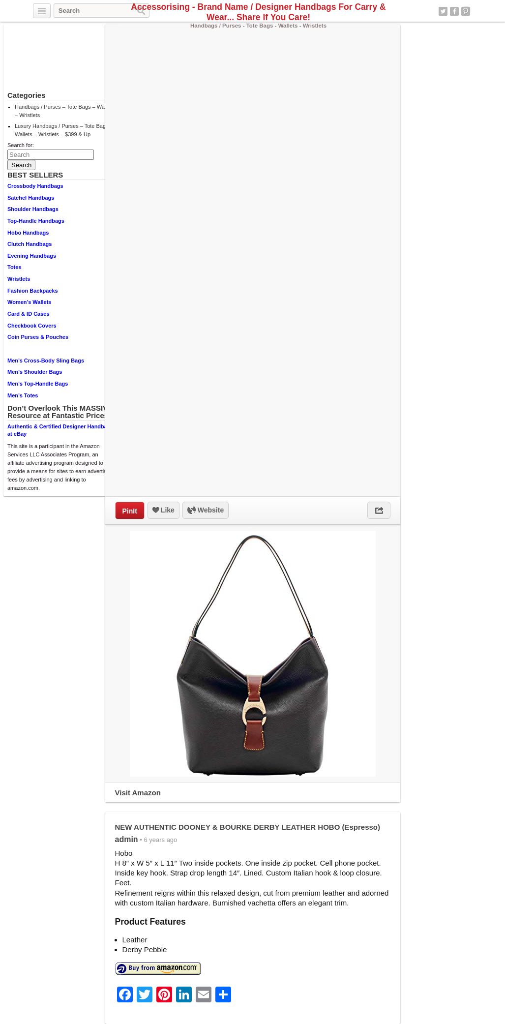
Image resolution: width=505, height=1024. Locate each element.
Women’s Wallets (29, 302)
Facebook (454, 11)
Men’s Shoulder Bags (34, 372)
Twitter (443, 11)
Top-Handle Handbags (35, 221)
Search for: (20, 145)
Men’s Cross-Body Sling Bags (45, 360)
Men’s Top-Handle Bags (37, 384)
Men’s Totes (22, 395)
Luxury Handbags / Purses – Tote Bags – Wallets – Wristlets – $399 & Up (64, 130)
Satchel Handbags (30, 198)
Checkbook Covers (32, 326)
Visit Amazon (138, 792)
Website (205, 510)
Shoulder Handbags (33, 209)
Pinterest (466, 11)
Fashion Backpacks (32, 291)
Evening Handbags (31, 256)
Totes (14, 267)
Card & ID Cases (28, 314)
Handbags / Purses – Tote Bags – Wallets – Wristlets (64, 111)
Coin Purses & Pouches (37, 337)
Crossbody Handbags (35, 186)
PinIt (129, 511)
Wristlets (18, 279)
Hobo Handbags (28, 233)
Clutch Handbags (29, 244)
